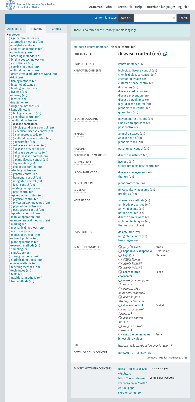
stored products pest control (136, 166)
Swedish (125, 18)
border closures (128, 213)
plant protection (128, 183)
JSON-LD (145, 353)
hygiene (123, 161)
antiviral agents (128, 209)
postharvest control (130, 148)
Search (183, 18)
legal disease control (131, 104)
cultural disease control (133, 83)
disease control (133, 305)
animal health (127, 138)
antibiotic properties (131, 204)
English (182, 7)
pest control (126, 127)
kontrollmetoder (97, 47)
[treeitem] (16, 35)
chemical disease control (134, 74)
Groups (56, 29)
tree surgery (126, 240)
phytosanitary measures (133, 189)
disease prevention (130, 95)
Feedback (125, 7)
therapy (123, 176)
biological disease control (134, 70)
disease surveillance (131, 99)
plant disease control (131, 108)
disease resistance (130, 155)
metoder (79, 47)
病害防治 (128, 255)
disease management (132, 172)
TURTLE (134, 353)
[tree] (36, 217)
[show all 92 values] (131, 338)
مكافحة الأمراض (132, 247)
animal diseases (128, 133)
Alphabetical (15, 29)
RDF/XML (123, 353)
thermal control (128, 225)
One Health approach (132, 123)
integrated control (129, 236)
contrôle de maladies (136, 334)
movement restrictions (132, 119)
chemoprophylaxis (130, 79)
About (110, 7)
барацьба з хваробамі (137, 251)
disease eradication (131, 91)
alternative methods (131, 200)
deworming (125, 87)
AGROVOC (96, 7)
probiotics (124, 194)
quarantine (125, 112)
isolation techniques (131, 221)
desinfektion (126, 232)
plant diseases (127, 142)
